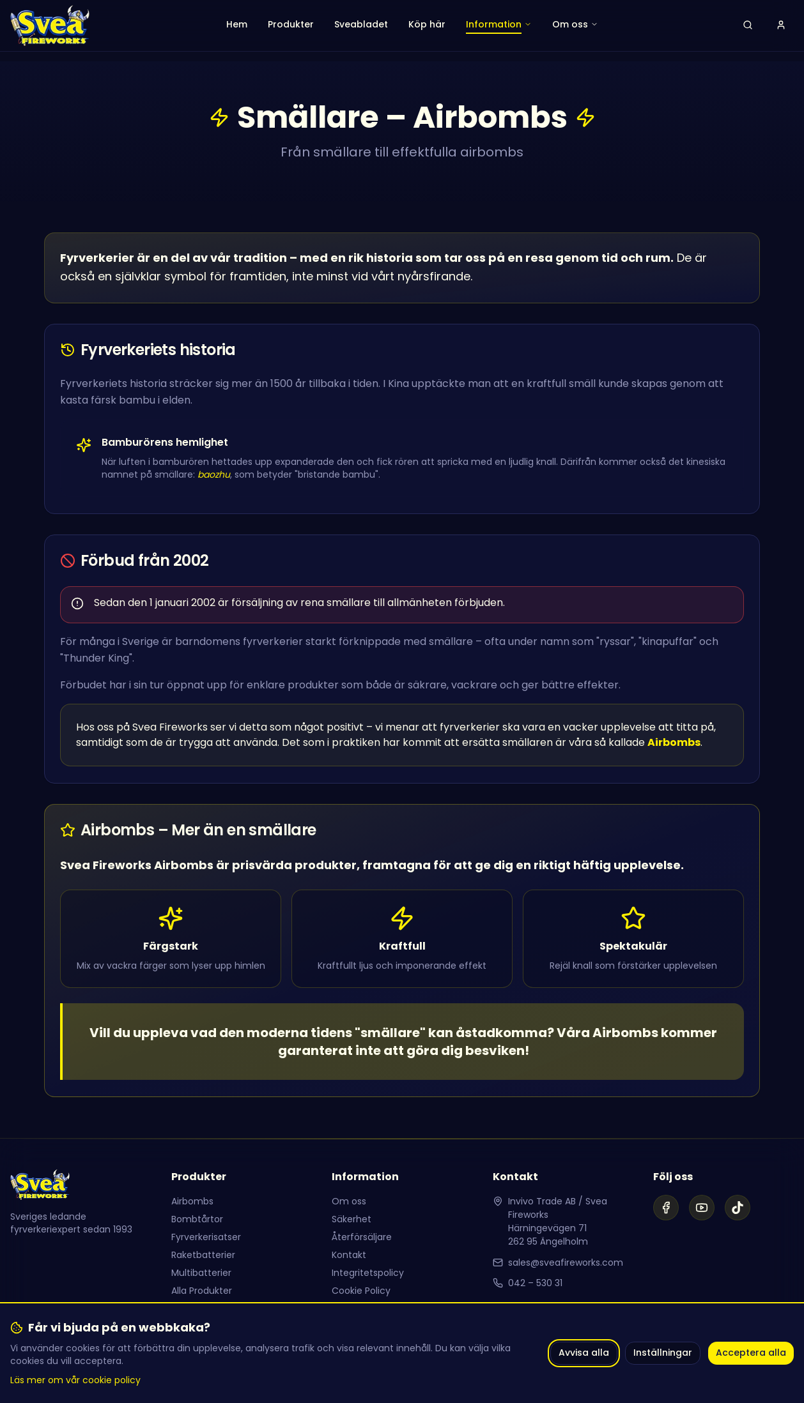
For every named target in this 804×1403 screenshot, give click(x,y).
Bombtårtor (197, 1219)
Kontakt (349, 1254)
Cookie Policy (361, 1290)
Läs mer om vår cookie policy (75, 1380)
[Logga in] (781, 25)
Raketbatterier (203, 1254)
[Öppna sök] (748, 25)
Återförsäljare (362, 1237)
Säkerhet (351, 1219)
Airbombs (192, 1201)
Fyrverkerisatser (206, 1237)
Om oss (349, 1201)
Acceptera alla (751, 1352)
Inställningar (662, 1352)
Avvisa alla (584, 1352)
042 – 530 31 (535, 1283)
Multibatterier (201, 1272)
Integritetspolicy (368, 1272)
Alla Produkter (201, 1290)
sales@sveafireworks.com (565, 1262)
